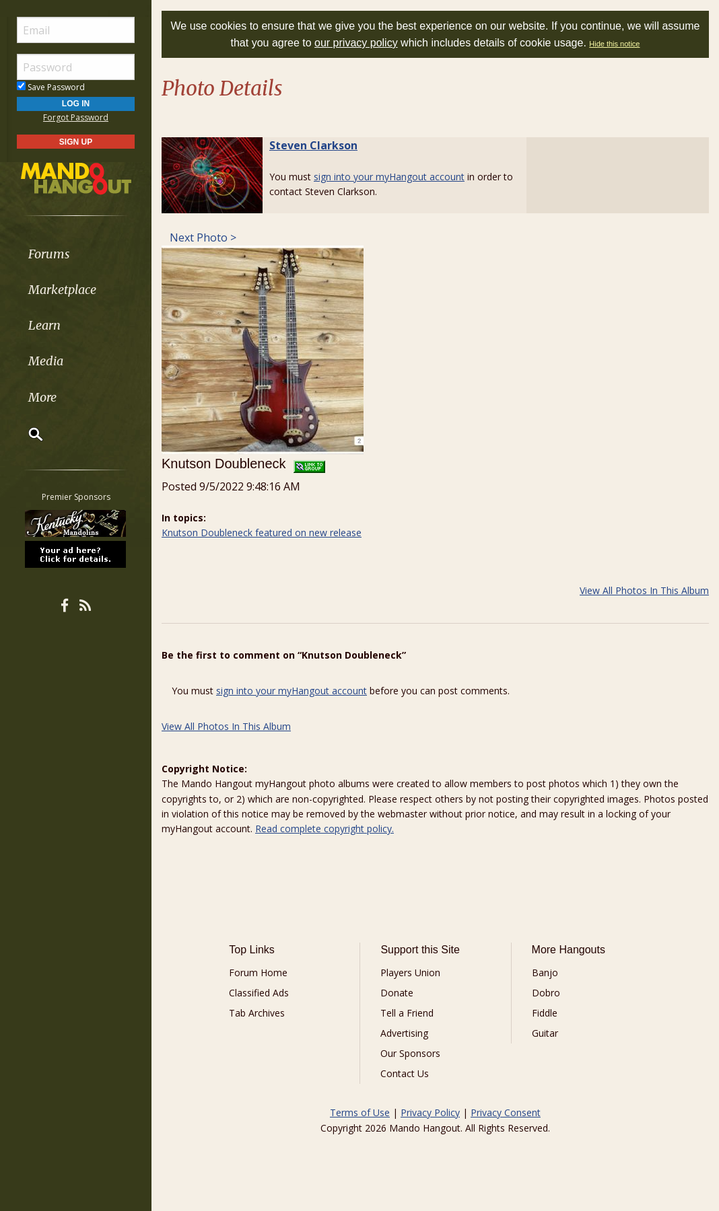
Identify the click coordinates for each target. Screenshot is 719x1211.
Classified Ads (259, 992)
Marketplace (62, 289)
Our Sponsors (410, 1053)
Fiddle (544, 1012)
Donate (396, 992)
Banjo (545, 972)
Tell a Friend (407, 1012)
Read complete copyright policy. (324, 828)
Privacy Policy (430, 1112)
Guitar (545, 1033)
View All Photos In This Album (644, 590)
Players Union (410, 972)
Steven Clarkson (313, 145)
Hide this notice (614, 44)
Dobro (546, 992)
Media (45, 361)
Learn (44, 325)
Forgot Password (75, 117)
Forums (49, 254)
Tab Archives (257, 1012)
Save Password (51, 87)
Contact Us (404, 1073)
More (42, 397)
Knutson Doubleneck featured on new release (262, 532)
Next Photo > (201, 237)
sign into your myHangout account (389, 176)
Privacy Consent (506, 1112)
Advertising (404, 1033)
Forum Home (258, 972)
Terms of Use (360, 1112)
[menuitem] (75, 254)
